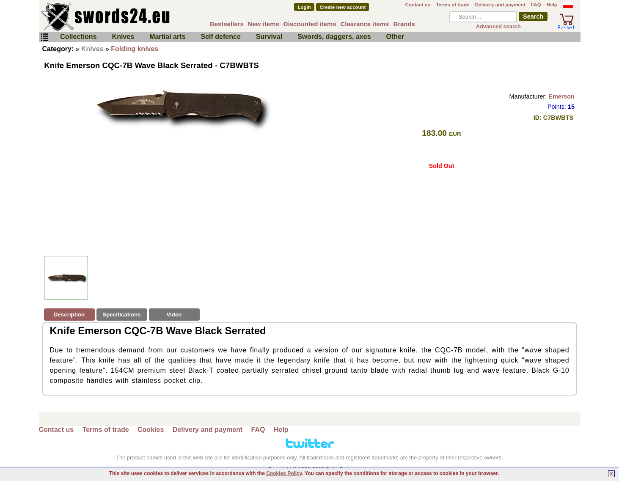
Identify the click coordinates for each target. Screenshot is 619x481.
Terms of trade (452, 4)
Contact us (418, 4)
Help (552, 4)
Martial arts (167, 36)
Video (174, 314)
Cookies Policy (284, 473)
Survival (269, 36)
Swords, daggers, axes (334, 36)
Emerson (561, 96)
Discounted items (309, 23)
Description (69, 314)
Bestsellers (227, 23)
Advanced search (498, 26)
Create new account (343, 7)
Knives (123, 36)
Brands (404, 23)
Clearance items (365, 23)
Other (395, 36)
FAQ (536, 4)
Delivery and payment (500, 4)
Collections (78, 36)
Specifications (121, 314)
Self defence (221, 36)
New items (263, 23)
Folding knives (134, 48)
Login (304, 7)
